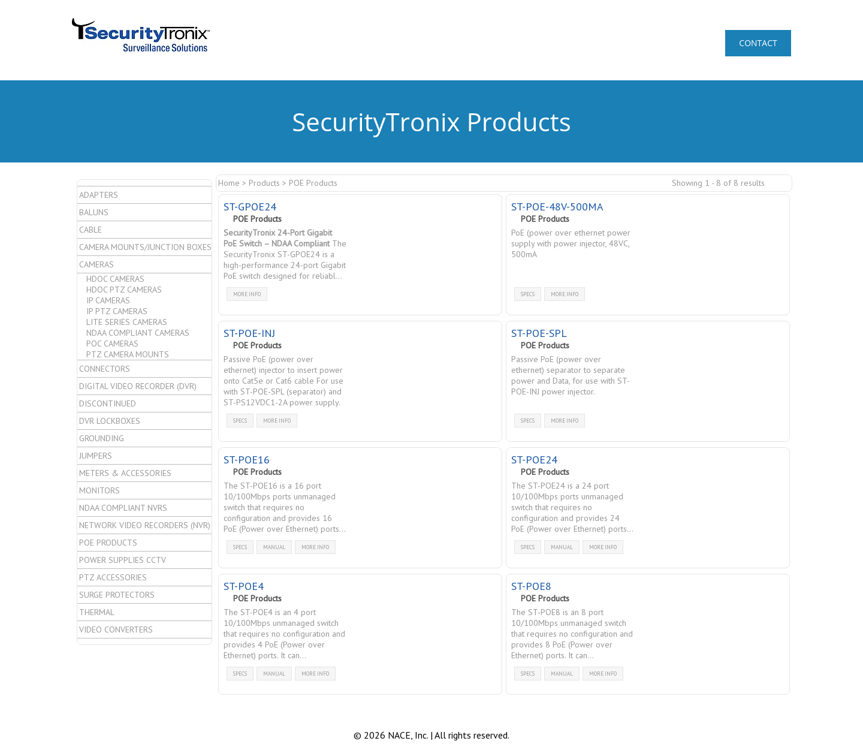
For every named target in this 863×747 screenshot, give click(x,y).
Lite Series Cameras (126, 322)
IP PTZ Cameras (116, 311)
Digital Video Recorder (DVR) (138, 386)
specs (528, 294)
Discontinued (107, 403)
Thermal (96, 612)
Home (229, 182)
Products (264, 182)
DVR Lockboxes (109, 420)
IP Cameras (108, 300)
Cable (90, 229)
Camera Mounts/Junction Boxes (145, 247)
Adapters (98, 194)
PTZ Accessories (113, 577)
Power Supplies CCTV (122, 560)
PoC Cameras (112, 343)
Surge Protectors (117, 594)
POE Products (108, 542)
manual (274, 547)
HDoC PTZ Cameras (124, 289)
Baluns (93, 212)
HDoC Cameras (115, 278)
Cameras (96, 264)
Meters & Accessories (125, 473)
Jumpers (95, 455)
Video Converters (116, 629)
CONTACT (758, 43)
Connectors (104, 368)
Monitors (99, 490)
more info (247, 294)
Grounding (101, 438)
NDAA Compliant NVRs (123, 507)
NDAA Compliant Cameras (137, 332)
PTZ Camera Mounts (127, 354)
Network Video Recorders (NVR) (144, 525)
